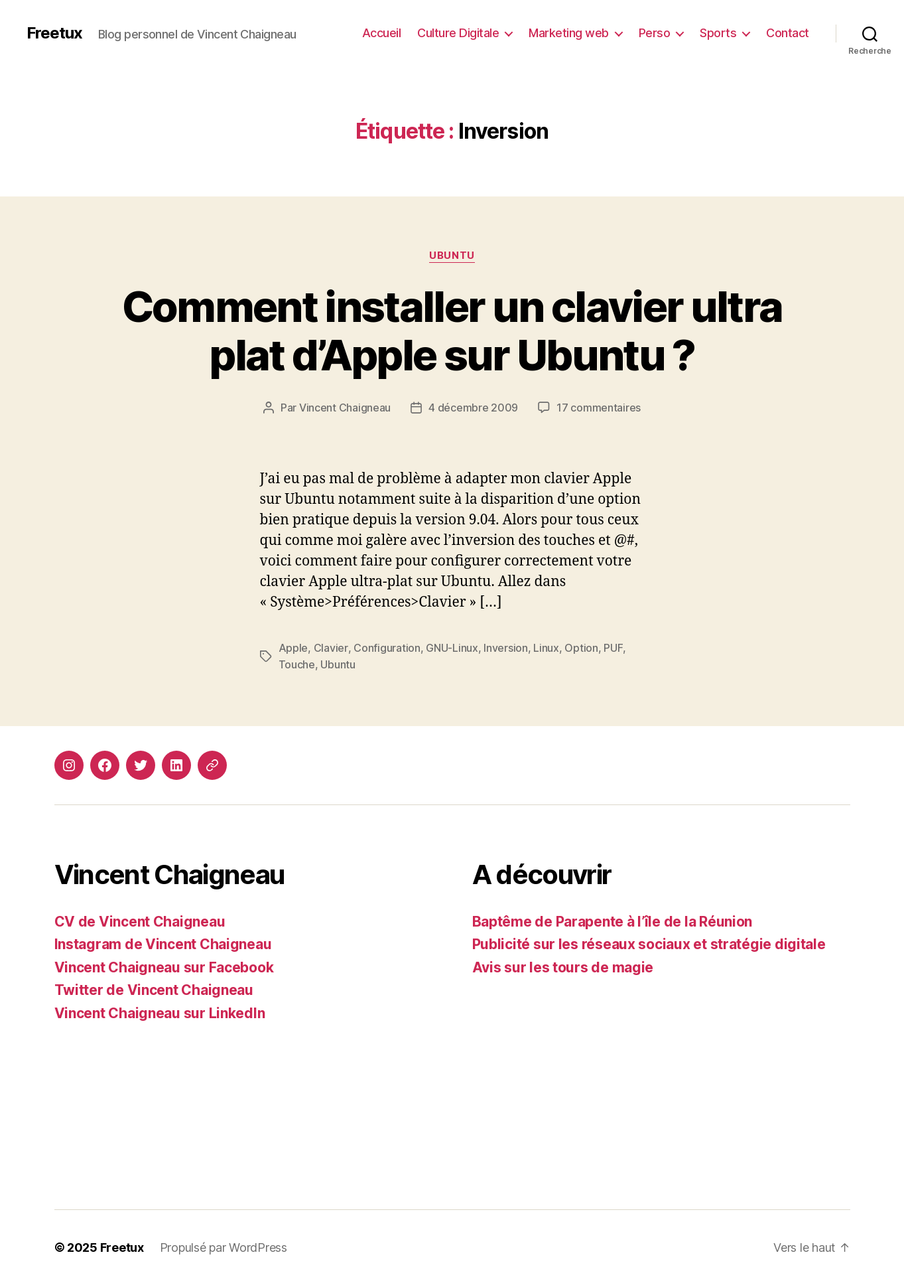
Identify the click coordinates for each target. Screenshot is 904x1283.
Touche (297, 663)
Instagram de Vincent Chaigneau (163, 942)
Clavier (331, 647)
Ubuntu (451, 256)
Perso (655, 33)
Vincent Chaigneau (345, 407)
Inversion (505, 647)
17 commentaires (598, 407)
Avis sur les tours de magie (563, 965)
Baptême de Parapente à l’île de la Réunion (612, 919)
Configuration (386, 647)
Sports (718, 33)
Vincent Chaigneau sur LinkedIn (159, 1011)
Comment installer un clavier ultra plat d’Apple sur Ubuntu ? (452, 330)
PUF (612, 647)
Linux (545, 647)
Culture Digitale (458, 33)
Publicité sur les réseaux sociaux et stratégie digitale (649, 942)
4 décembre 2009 (473, 407)
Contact (787, 33)
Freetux (54, 33)
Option (580, 647)
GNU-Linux (451, 647)
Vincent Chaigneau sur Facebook (164, 965)
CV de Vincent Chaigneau (140, 919)
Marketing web (569, 33)
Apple (293, 647)
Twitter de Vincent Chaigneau (153, 988)
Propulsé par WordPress (223, 1245)
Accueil (381, 33)
